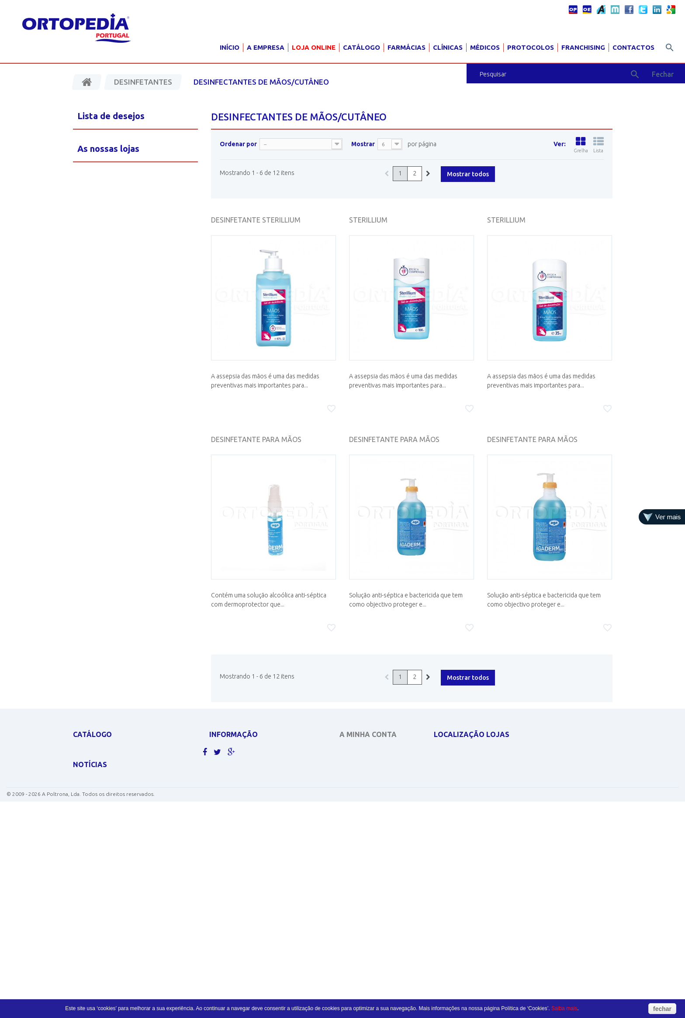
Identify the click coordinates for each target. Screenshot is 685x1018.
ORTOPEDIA (88, 832)
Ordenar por (238, 144)
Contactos (633, 47)
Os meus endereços (366, 775)
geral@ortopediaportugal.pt (485, 784)
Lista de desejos (111, 116)
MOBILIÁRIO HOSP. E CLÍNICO (109, 854)
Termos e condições (237, 798)
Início (229, 47)
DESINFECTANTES (94, 786)
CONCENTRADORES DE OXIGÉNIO (115, 775)
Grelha (581, 145)
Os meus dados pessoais (372, 786)
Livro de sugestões (236, 809)
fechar (662, 1008)
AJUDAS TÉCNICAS (95, 843)
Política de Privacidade (242, 786)
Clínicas (448, 47)
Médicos (485, 47)
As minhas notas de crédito (378, 764)
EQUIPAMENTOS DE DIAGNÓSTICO (116, 798)
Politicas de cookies (237, 775)
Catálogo (361, 47)
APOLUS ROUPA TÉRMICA (104, 752)
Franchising (583, 47)
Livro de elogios (232, 820)
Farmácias (406, 47)
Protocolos (530, 47)
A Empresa (265, 47)
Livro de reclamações (240, 832)
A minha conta (368, 734)
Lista (598, 145)
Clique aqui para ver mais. (109, 877)
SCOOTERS (86, 820)
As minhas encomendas (371, 752)
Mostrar (363, 144)
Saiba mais (564, 1008)
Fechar (663, 74)
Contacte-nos (229, 764)
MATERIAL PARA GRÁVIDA (104, 809)
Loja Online (314, 47)
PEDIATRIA (86, 866)
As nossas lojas (231, 752)
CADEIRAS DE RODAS (99, 764)
